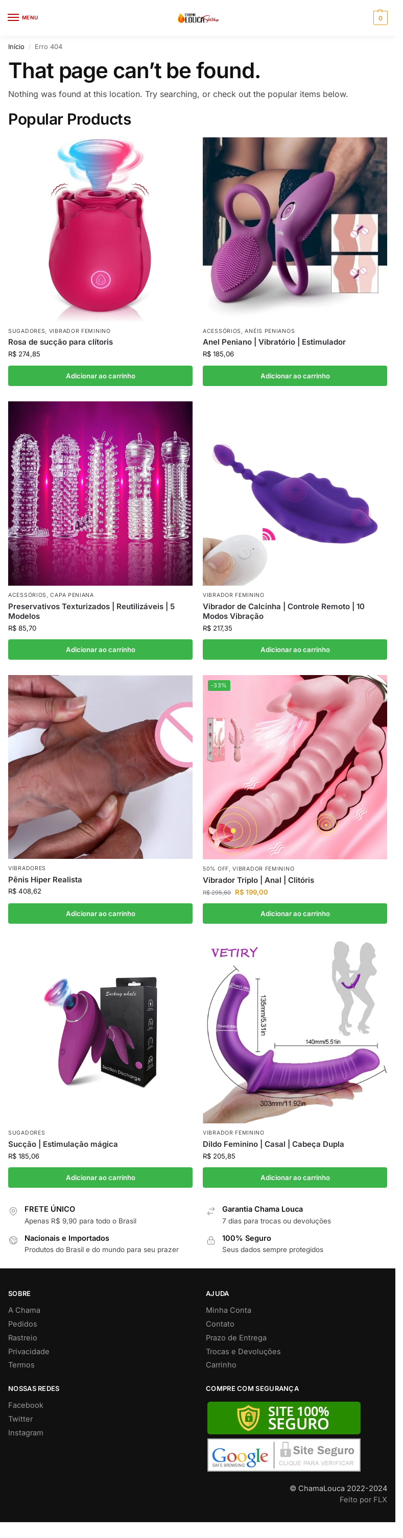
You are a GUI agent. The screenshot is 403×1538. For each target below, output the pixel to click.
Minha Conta (228, 1310)
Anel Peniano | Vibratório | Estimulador (274, 342)
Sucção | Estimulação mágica (63, 1144)
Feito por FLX (363, 1499)
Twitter (20, 1419)
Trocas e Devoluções (243, 1351)
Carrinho (221, 1364)
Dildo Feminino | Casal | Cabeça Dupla (273, 1144)
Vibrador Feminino (80, 331)
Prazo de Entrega (236, 1337)
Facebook (25, 1405)
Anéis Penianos (270, 331)
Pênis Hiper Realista (45, 879)
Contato (220, 1324)
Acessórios (222, 331)
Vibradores (27, 868)
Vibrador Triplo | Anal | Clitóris (258, 880)
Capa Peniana (71, 595)
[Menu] (23, 18)
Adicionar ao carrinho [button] (100, 376)
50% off (216, 869)
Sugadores (26, 331)
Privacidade (29, 1351)
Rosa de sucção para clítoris (60, 342)
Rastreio (22, 1337)
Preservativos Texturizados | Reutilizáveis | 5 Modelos (91, 611)
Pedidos (22, 1324)
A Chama (24, 1310)
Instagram (25, 1432)
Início (16, 47)
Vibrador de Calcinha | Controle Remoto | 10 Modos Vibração (284, 611)
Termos (21, 1364)
